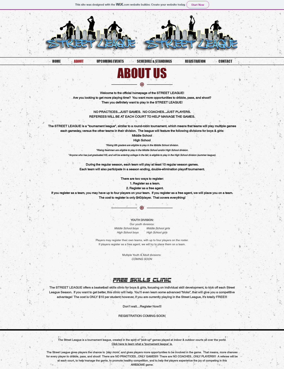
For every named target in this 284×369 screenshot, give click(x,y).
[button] (142, 344)
